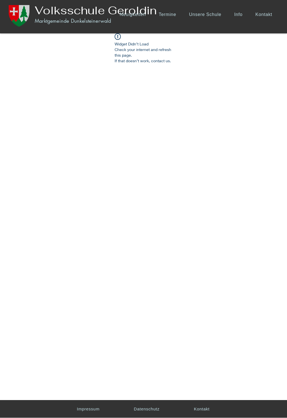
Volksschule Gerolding (99, 10)
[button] (207, 14)
